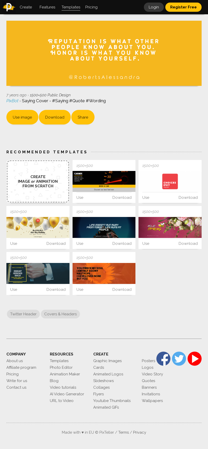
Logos (147, 367)
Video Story (152, 374)
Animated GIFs (106, 407)
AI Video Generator (67, 394)
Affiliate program (21, 367)
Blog (54, 380)
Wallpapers (152, 400)
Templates (59, 361)
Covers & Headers (60, 314)
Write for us (16, 380)
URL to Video (62, 400)
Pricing (12, 374)
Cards (98, 367)
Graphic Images (107, 361)
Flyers (98, 394)
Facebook (163, 359)
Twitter (179, 359)
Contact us (16, 387)
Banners (149, 387)
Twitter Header (23, 314)
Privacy (139, 432)
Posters (148, 361)
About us (14, 361)
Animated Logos (108, 374)
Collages (101, 387)
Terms (123, 432)
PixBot (12, 100)
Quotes (148, 380)
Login (154, 7)
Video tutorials (63, 387)
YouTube (195, 359)
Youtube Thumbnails (112, 400)
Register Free (183, 7)
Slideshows (103, 380)
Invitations (151, 394)
